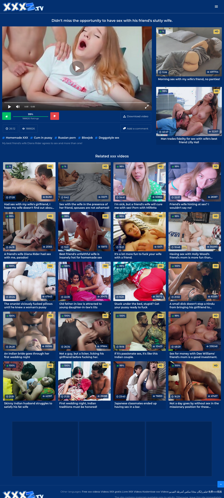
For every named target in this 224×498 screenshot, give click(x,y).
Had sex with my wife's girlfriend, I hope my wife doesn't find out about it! (28, 206)
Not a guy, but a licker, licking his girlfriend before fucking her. (81, 355)
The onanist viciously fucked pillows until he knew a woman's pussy (28, 305)
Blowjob (87, 137)
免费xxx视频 (215, 491)
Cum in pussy (43, 137)
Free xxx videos (91, 491)
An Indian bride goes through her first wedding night (26, 355)
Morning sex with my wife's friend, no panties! (189, 79)
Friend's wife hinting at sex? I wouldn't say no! (189, 206)
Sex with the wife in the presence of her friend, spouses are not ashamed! (84, 206)
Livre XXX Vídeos (132, 491)
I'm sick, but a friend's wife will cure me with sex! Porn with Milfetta (138, 206)
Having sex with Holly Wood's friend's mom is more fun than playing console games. (190, 255)
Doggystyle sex (109, 137)
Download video (137, 116)
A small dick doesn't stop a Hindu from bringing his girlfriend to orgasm (192, 305)
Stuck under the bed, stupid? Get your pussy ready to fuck (136, 305)
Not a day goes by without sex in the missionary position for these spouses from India (194, 405)
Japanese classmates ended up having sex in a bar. (135, 405)
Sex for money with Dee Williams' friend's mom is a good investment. (193, 355)
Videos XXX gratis (111, 491)
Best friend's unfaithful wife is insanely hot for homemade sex (80, 255)
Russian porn (67, 137)
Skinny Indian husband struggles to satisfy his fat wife (28, 405)
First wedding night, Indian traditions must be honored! (78, 405)
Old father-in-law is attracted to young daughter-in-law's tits (80, 305)
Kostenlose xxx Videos (155, 491)
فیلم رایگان (202, 491)
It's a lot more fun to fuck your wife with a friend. (137, 255)
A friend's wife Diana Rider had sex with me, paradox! (27, 255)
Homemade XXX (17, 137)
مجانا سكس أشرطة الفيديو (182, 491)
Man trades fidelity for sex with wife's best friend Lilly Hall (189, 140)
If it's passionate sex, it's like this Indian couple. (136, 355)
